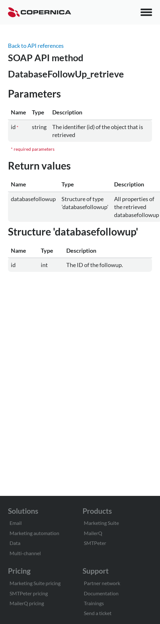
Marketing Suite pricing (35, 583)
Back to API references (36, 45)
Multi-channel (25, 553)
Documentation (101, 593)
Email (16, 523)
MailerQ (93, 533)
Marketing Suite (101, 523)
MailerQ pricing (27, 603)
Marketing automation (34, 533)
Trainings (94, 603)
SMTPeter (95, 543)
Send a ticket (98, 613)
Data (15, 543)
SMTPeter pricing (29, 593)
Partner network (102, 583)
